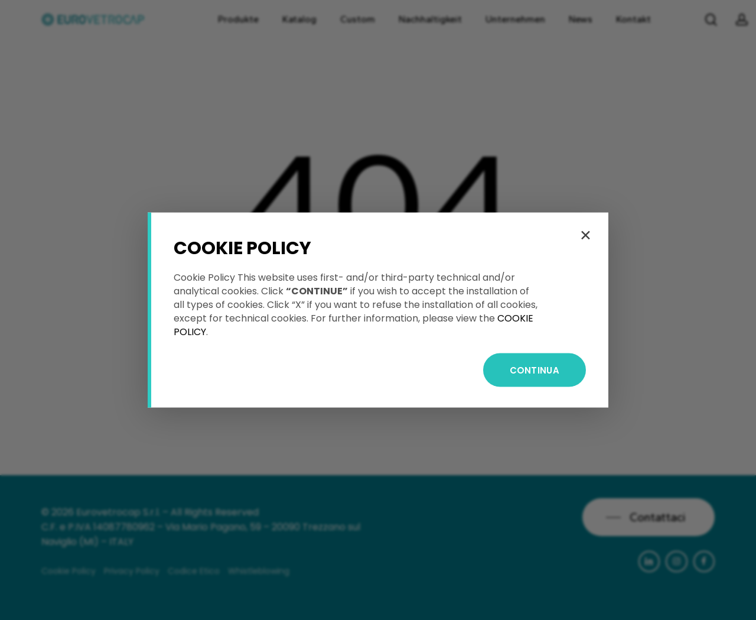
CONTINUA (534, 370)
